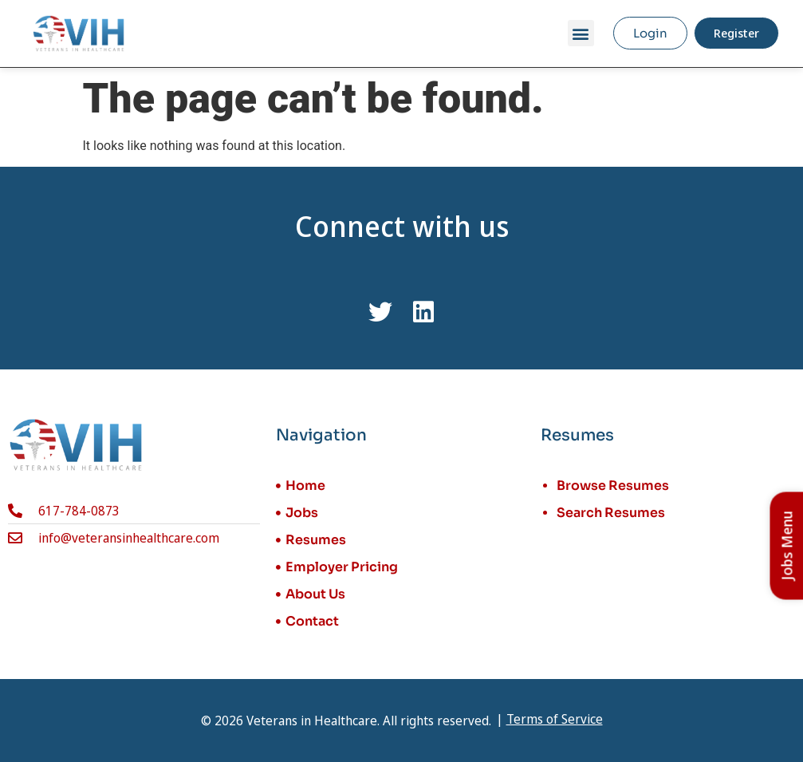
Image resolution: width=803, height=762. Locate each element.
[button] (581, 33)
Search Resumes (611, 512)
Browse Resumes (613, 485)
